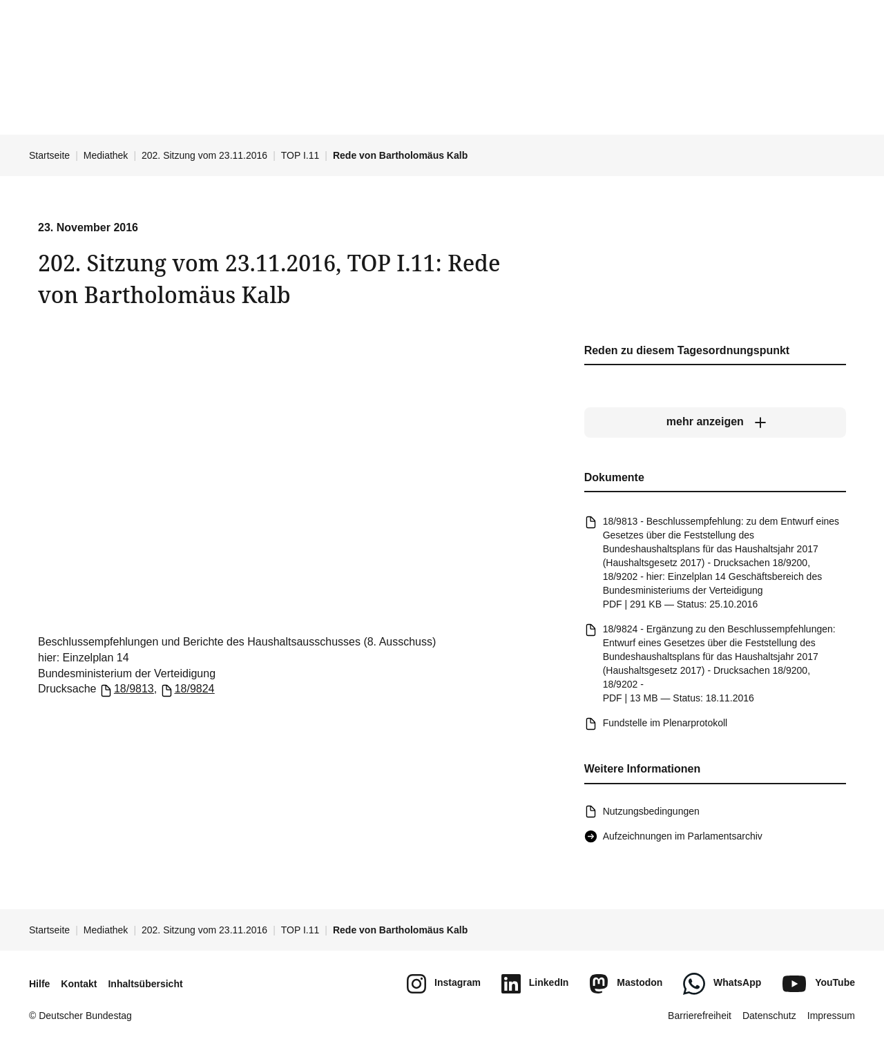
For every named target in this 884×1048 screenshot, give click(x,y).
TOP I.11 (300, 155)
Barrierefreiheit (699, 1015)
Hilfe (39, 983)
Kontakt (79, 983)
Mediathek (106, 155)
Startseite (49, 155)
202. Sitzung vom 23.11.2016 (204, 155)
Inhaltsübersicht (145, 983)
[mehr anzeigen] (715, 422)
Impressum (831, 1015)
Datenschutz (769, 1015)
